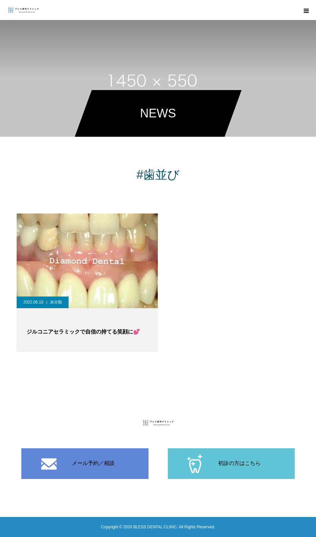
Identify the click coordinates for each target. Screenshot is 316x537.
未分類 (56, 302)
